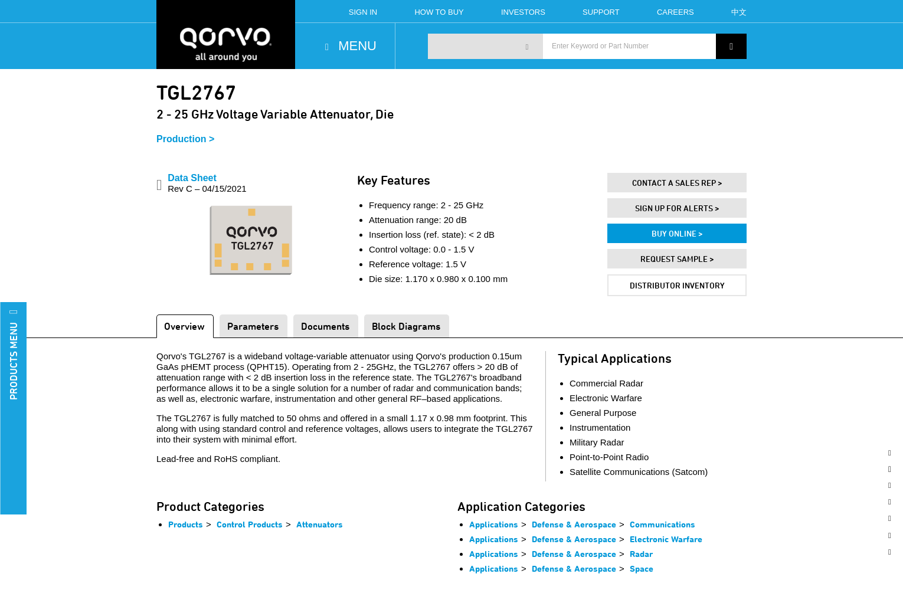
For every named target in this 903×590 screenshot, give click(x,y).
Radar (641, 554)
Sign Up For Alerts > (677, 208)
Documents (325, 326)
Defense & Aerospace (574, 524)
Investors (523, 12)
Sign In (363, 12)
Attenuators (319, 524)
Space (641, 568)
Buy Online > (677, 233)
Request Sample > (677, 259)
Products (185, 524)
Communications (662, 524)
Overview (184, 326)
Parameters (253, 326)
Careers (675, 12)
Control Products (250, 524)
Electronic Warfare (666, 539)
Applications (493, 524)
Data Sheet (207, 183)
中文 (739, 12)
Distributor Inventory (677, 285)
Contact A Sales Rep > (677, 183)
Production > (185, 139)
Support (601, 12)
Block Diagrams (406, 326)
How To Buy (438, 12)
